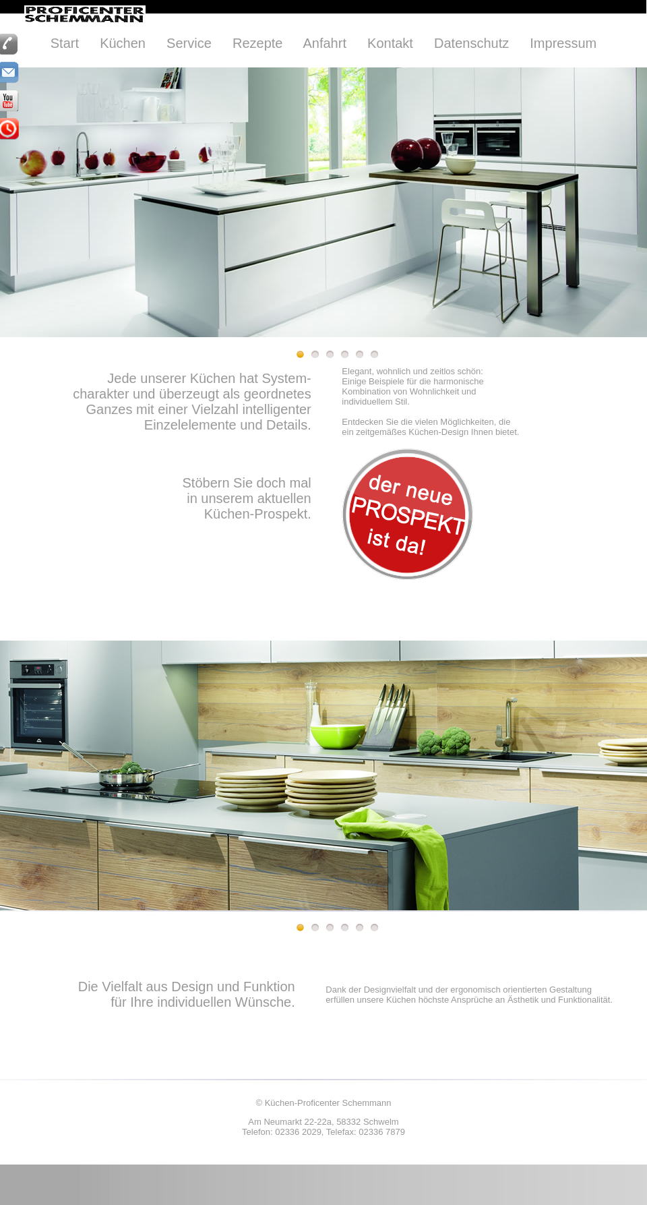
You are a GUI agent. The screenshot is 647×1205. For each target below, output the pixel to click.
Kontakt (390, 43)
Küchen (123, 43)
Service (189, 43)
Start (65, 43)
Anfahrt (324, 43)
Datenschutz (471, 43)
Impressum (563, 43)
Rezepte (258, 43)
